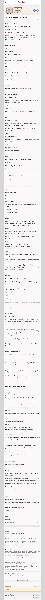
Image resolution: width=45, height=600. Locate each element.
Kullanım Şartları (8, 586)
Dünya (7, 32)
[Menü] (6, 2)
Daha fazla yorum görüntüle (22, 581)
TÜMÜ (38, 523)
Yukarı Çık (37, 586)
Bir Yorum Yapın (22, 526)
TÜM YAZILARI (17, 12)
